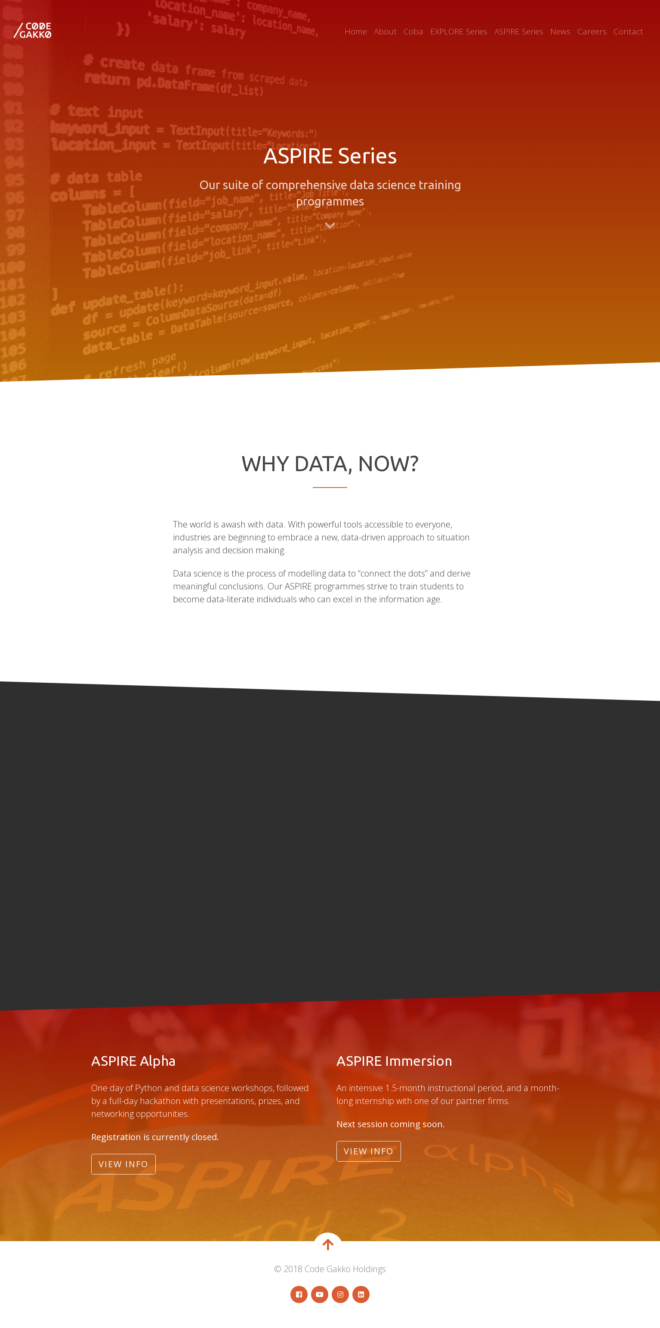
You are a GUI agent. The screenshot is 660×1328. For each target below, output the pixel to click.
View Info (123, 1164)
